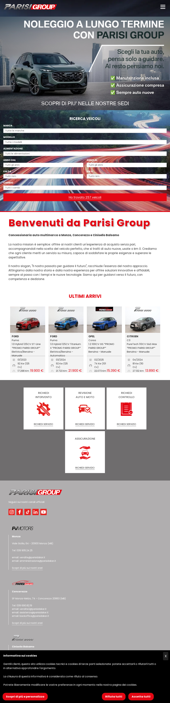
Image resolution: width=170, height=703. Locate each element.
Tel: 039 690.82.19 (22, 605)
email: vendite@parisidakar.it (28, 557)
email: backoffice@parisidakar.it (30, 616)
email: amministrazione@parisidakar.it (34, 561)
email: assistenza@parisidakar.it (30, 612)
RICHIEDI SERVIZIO (43, 424)
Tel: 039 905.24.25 (22, 550)
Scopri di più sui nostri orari (27, 568)
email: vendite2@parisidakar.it (29, 609)
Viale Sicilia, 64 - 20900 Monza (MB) (32, 543)
